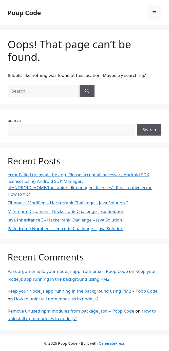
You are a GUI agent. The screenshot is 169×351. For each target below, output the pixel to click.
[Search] (87, 91)
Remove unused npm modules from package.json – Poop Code (71, 311)
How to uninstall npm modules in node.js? (56, 299)
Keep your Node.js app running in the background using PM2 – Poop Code (83, 291)
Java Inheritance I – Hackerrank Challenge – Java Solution (65, 220)
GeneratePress (112, 343)
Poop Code (24, 12)
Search (14, 120)
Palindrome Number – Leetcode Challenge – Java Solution (65, 228)
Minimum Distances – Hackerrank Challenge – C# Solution (66, 211)
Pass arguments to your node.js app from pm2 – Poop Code (68, 271)
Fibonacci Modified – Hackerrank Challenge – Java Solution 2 (68, 203)
